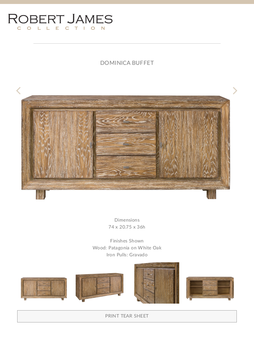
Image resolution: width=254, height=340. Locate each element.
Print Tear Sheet (126, 316)
